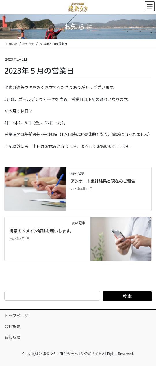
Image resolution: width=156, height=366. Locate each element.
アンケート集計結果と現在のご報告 (102, 181)
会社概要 (12, 326)
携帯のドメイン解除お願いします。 (42, 231)
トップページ (16, 315)
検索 (127, 296)
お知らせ (12, 337)
